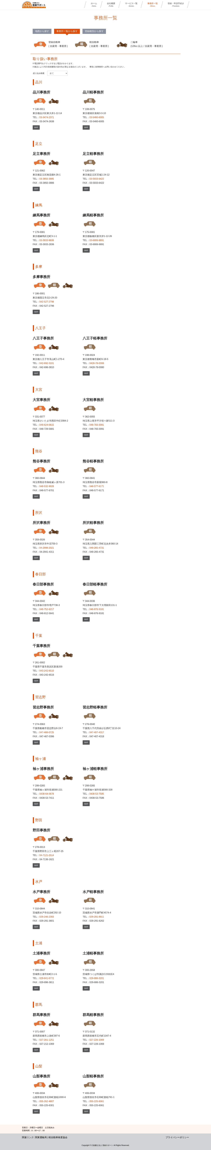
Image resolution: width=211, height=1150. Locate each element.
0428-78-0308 (96, 363)
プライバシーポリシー (177, 1137)
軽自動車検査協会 (58, 1137)
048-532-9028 (46, 486)
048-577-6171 (96, 486)
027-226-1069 (96, 1040)
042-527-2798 (46, 301)
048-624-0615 (46, 425)
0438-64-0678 (46, 794)
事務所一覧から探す (67, 31)
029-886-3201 (96, 978)
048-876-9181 (96, 609)
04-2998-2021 (46, 548)
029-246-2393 (46, 917)
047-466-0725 (46, 732)
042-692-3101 (46, 363)
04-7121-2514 (46, 855)
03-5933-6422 (96, 179)
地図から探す (42, 31)
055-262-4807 (46, 1101)
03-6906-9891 (96, 240)
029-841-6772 (46, 978)
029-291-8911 (96, 917)
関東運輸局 (41, 1137)
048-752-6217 (46, 609)
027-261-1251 (46, 1040)
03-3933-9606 (46, 240)
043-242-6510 (46, 670)
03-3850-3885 (46, 179)
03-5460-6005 (96, 117)
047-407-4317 (96, 732)
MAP (36, 127)
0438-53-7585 (96, 794)
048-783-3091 (96, 425)
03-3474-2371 (46, 117)
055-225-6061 (96, 1101)
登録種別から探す (94, 31)
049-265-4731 (96, 548)
